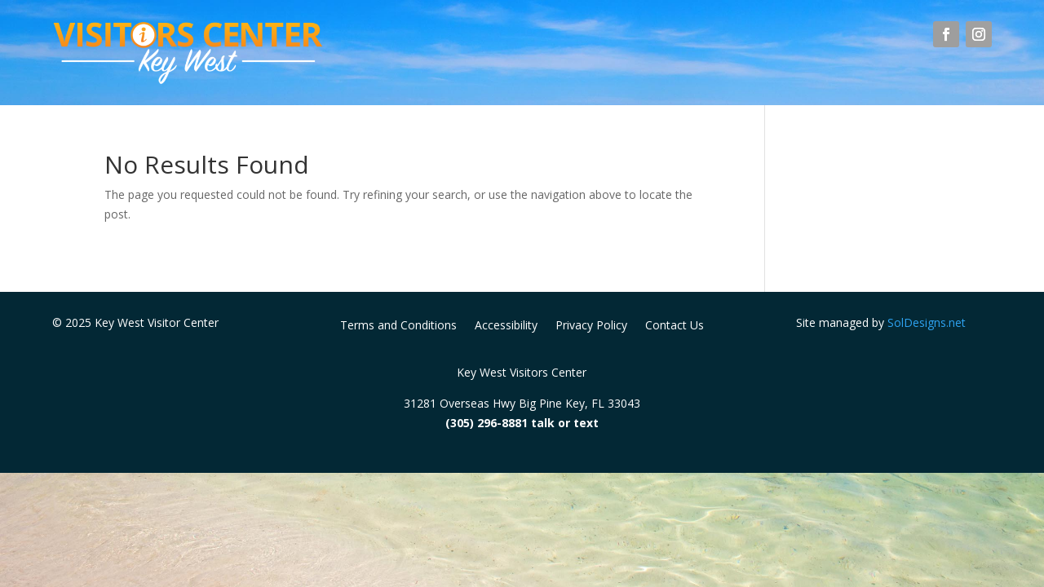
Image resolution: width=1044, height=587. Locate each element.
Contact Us (674, 326)
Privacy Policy (591, 326)
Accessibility (506, 326)
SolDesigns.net (926, 322)
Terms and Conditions (398, 326)
